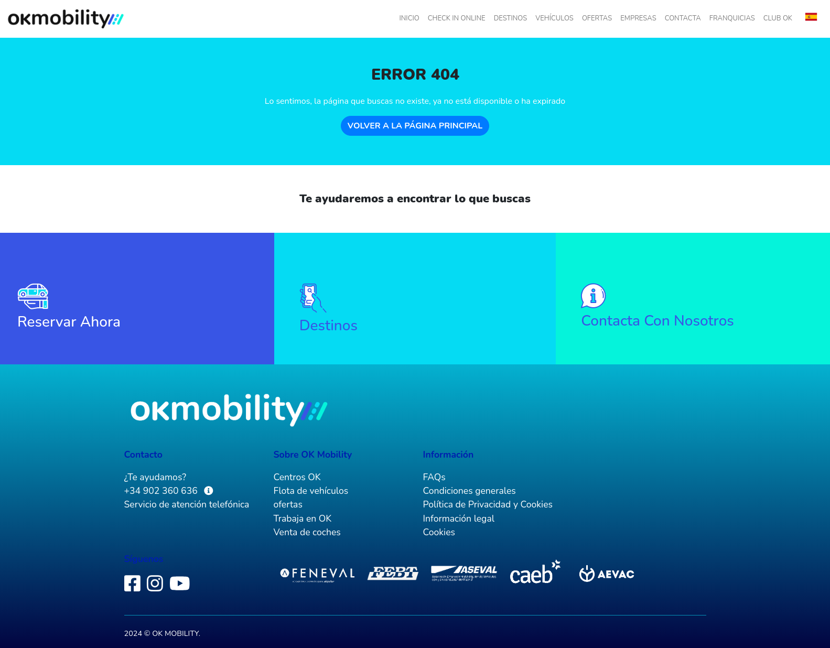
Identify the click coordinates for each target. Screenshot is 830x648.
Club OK (777, 18)
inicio (409, 18)
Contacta (683, 18)
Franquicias (732, 18)
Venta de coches (307, 532)
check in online (457, 18)
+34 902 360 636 (162, 490)
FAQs (434, 477)
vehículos (554, 18)
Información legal (458, 518)
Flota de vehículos (311, 490)
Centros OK (297, 477)
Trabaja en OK (303, 518)
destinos (510, 18)
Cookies (439, 532)
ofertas (597, 18)
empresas (638, 18)
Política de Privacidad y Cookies (488, 504)
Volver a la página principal (415, 126)
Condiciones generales (469, 490)
